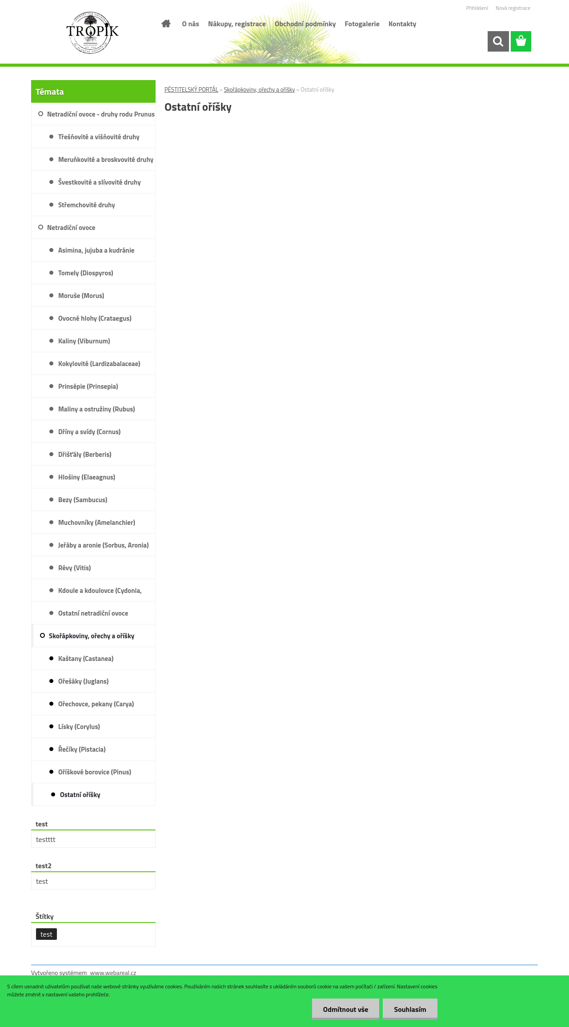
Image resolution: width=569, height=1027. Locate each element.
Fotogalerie (362, 23)
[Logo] (92, 33)
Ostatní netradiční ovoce (93, 613)
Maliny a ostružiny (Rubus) (96, 409)
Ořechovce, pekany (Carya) (96, 704)
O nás (191, 23)
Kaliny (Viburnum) (84, 341)
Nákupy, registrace (237, 23)
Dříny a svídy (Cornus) (89, 432)
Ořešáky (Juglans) (83, 681)
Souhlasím (410, 1009)
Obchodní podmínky (305, 23)
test (46, 934)
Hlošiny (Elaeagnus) (86, 477)
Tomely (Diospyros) (85, 273)
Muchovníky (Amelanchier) (96, 522)
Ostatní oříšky (80, 794)
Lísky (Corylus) (79, 726)
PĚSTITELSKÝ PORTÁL (191, 89)
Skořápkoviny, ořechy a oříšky (259, 89)
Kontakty (403, 23)
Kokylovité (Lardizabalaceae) (99, 363)
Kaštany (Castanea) (85, 658)
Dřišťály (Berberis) (85, 454)
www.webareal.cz (113, 972)
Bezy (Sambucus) (82, 500)
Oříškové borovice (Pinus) (94, 772)
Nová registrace (513, 8)
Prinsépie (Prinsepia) (88, 386)
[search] (498, 41)
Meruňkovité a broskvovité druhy (105, 159)
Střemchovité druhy (86, 205)
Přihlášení (477, 8)
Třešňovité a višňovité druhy (99, 137)
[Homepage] (165, 23)
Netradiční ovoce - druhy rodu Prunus (101, 114)
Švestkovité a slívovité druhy (99, 182)
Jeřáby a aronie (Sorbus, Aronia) (103, 545)
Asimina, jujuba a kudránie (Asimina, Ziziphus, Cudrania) (100, 253)
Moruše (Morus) (81, 295)
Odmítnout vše (346, 1009)
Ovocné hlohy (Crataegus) (95, 318)
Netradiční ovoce (71, 227)
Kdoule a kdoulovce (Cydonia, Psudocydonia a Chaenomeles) (101, 593)
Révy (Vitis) (74, 568)
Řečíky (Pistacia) (82, 749)
